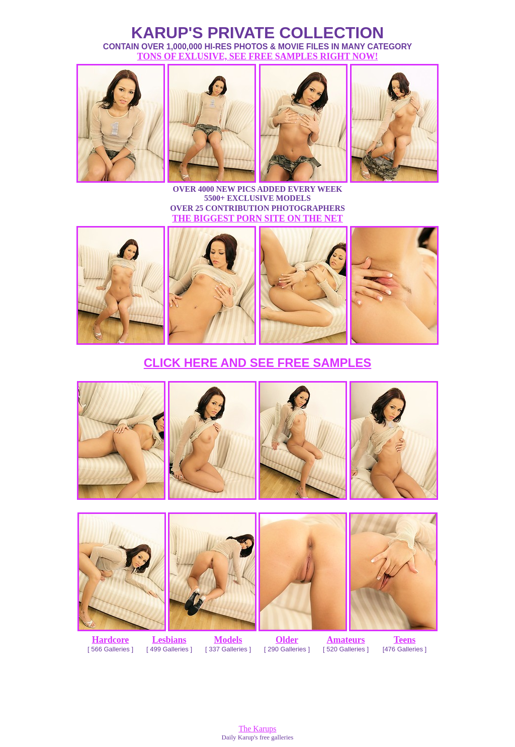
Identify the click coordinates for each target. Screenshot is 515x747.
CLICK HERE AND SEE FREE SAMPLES (258, 362)
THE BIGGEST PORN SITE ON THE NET (257, 218)
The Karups (257, 728)
